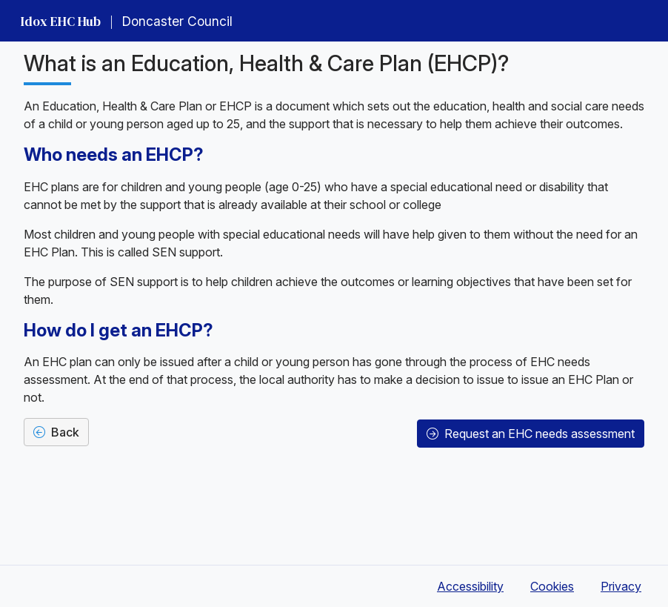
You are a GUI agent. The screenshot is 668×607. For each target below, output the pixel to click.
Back (56, 432)
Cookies (552, 586)
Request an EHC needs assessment (531, 433)
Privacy (621, 586)
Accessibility (470, 586)
